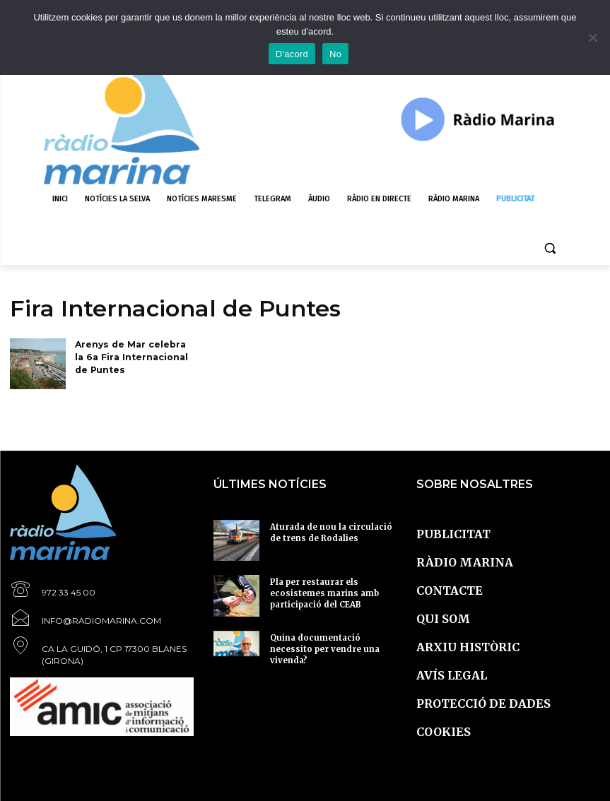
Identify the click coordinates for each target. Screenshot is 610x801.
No (335, 54)
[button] (550, 248)
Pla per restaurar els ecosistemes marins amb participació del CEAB (331, 586)
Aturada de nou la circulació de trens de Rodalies (325, 531)
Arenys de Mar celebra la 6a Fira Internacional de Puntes (134, 355)
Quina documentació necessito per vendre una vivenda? (333, 642)
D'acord (292, 54)
